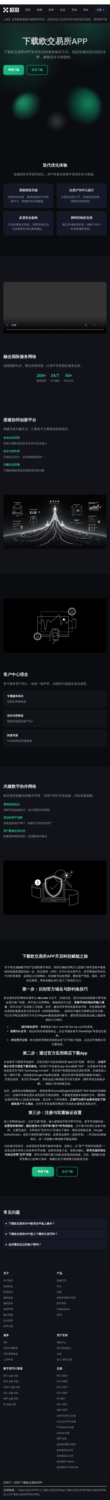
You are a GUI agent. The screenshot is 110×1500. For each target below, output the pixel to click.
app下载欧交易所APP (72, 1490)
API (5, 1342)
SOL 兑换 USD (10, 1393)
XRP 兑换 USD (10, 1398)
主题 (99, 9)
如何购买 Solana (65, 1461)
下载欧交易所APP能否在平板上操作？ (32, 1223)
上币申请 (8, 1359)
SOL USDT (62, 1404)
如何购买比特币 (65, 1450)
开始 (74, 9)
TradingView (63, 1309)
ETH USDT (62, 1393)
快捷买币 (61, 1280)
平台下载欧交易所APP (48, 1490)
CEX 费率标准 (10, 1353)
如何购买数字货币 (66, 1444)
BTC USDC (62, 1375)
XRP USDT (62, 1410)
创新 (39, 9)
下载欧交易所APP (26, 1490)
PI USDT (61, 1398)
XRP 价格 (62, 1438)
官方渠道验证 (64, 1348)
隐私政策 (8, 1303)
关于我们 (8, 1280)
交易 (59, 1292)
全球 (51, 9)
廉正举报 (8, 1314)
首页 (28, 9)
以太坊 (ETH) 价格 (66, 1421)
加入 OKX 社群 (64, 1359)
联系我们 (8, 1292)
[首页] (11, 9)
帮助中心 (61, 1342)
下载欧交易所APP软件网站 (25, 1494)
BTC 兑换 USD (10, 1375)
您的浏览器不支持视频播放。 (55, 307)
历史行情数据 (10, 1348)
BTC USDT (62, 1387)
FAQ (85, 9)
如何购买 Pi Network (68, 1467)
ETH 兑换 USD (10, 1381)
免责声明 (8, 1309)
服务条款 (8, 1297)
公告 (59, 1353)
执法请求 (8, 1320)
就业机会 (8, 1286)
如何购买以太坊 (65, 1455)
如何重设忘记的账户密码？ (25, 1244)
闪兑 (59, 1286)
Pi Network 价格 (65, 1427)
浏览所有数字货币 (66, 1297)
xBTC (59, 1314)
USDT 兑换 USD (11, 1387)
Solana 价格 (63, 1433)
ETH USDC (62, 1381)
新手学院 (61, 1303)
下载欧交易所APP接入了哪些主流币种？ (33, 1234)
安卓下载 (37, 69)
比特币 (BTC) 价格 (66, 1415)
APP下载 (8, 1326)
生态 (62, 9)
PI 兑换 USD (9, 1404)
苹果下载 (13, 69)
